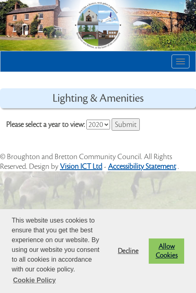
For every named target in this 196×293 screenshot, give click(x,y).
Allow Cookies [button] (167, 251)
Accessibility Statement (142, 166)
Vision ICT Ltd (81, 166)
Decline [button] (128, 251)
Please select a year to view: (45, 124)
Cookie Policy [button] (34, 280)
